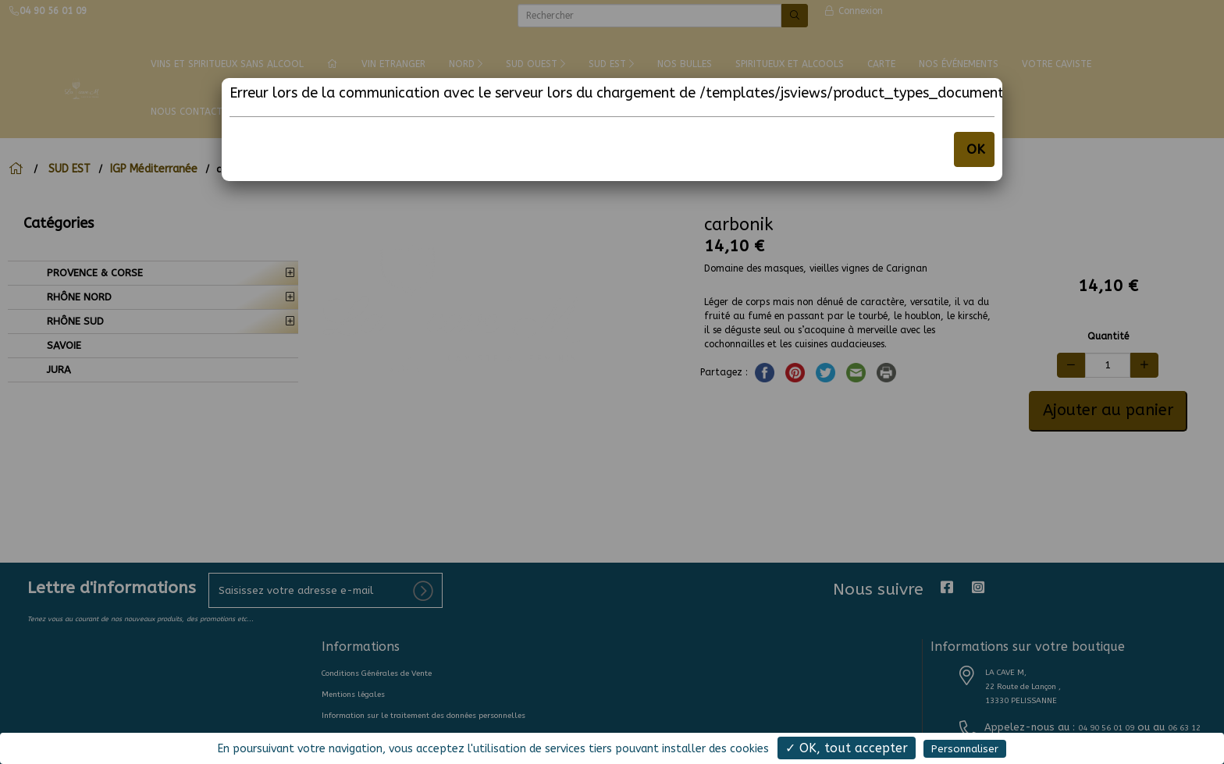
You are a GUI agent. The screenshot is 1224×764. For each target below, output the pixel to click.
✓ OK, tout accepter (846, 748)
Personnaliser (964, 749)
